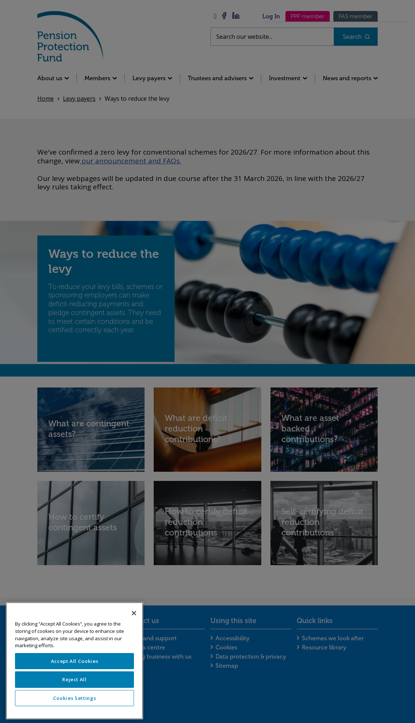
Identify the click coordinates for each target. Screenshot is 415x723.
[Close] (134, 613)
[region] (74, 660)
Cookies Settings (74, 698)
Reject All (74, 679)
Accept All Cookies (74, 661)
